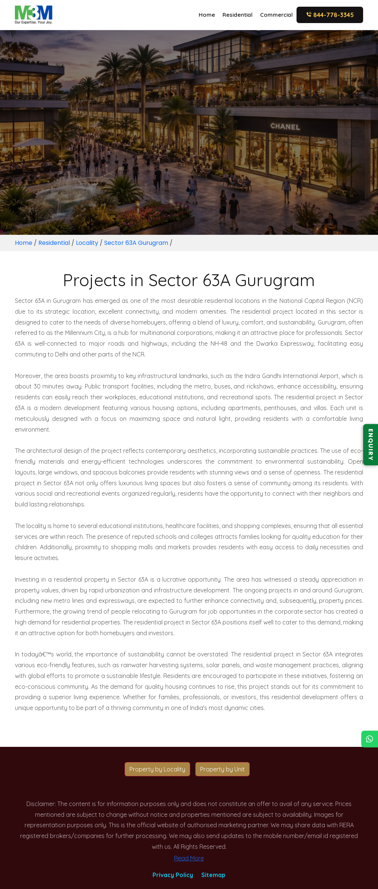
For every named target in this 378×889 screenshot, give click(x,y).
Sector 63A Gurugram (136, 243)
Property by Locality (157, 769)
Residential (237, 14)
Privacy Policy (173, 875)
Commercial (276, 14)
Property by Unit (222, 769)
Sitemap (213, 875)
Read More (189, 858)
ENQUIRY (370, 444)
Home (207, 14)
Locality (87, 243)
